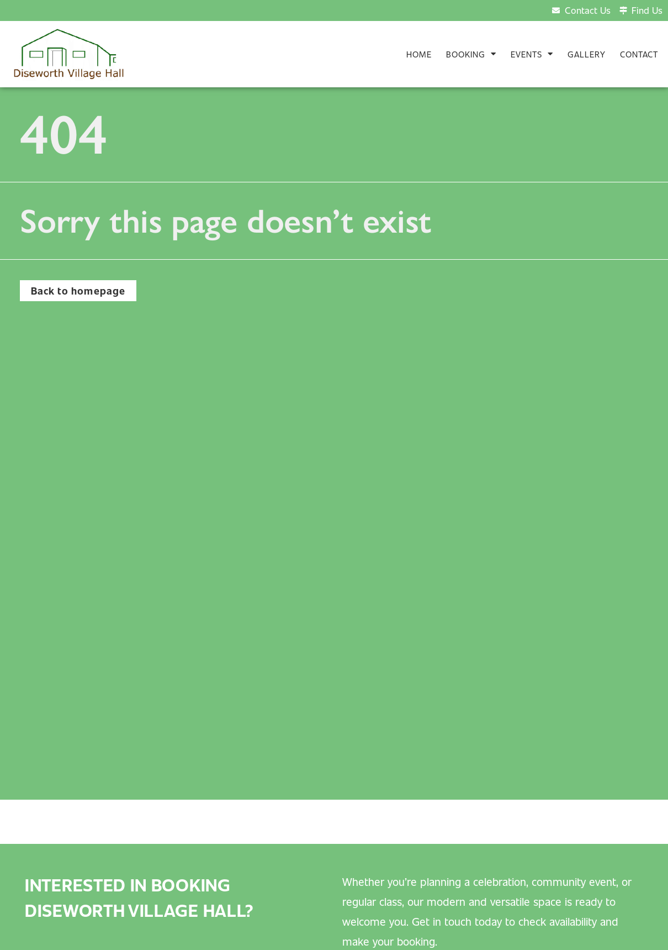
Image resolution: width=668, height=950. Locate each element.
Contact (639, 54)
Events (532, 54)
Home (419, 54)
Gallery (587, 54)
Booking (471, 54)
